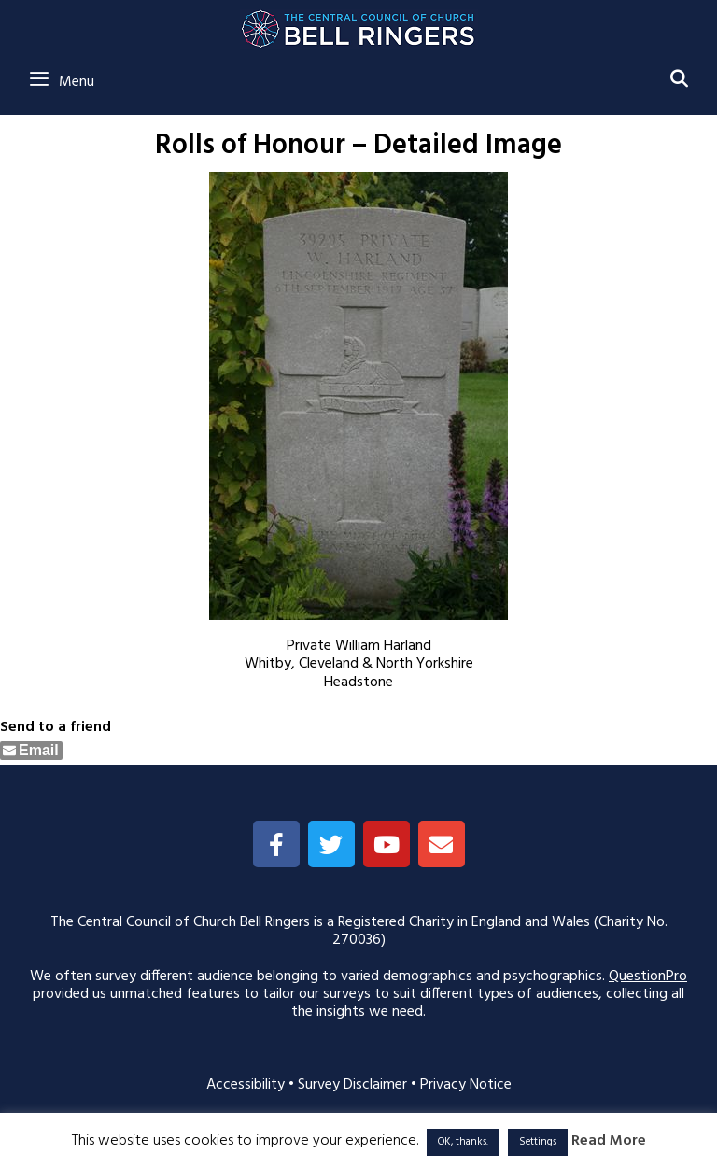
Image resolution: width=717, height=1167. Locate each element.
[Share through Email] (31, 750)
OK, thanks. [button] (463, 1141)
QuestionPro (648, 976)
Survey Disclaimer (354, 1085)
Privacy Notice (466, 1085)
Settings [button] (537, 1141)
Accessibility (247, 1085)
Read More (608, 1141)
